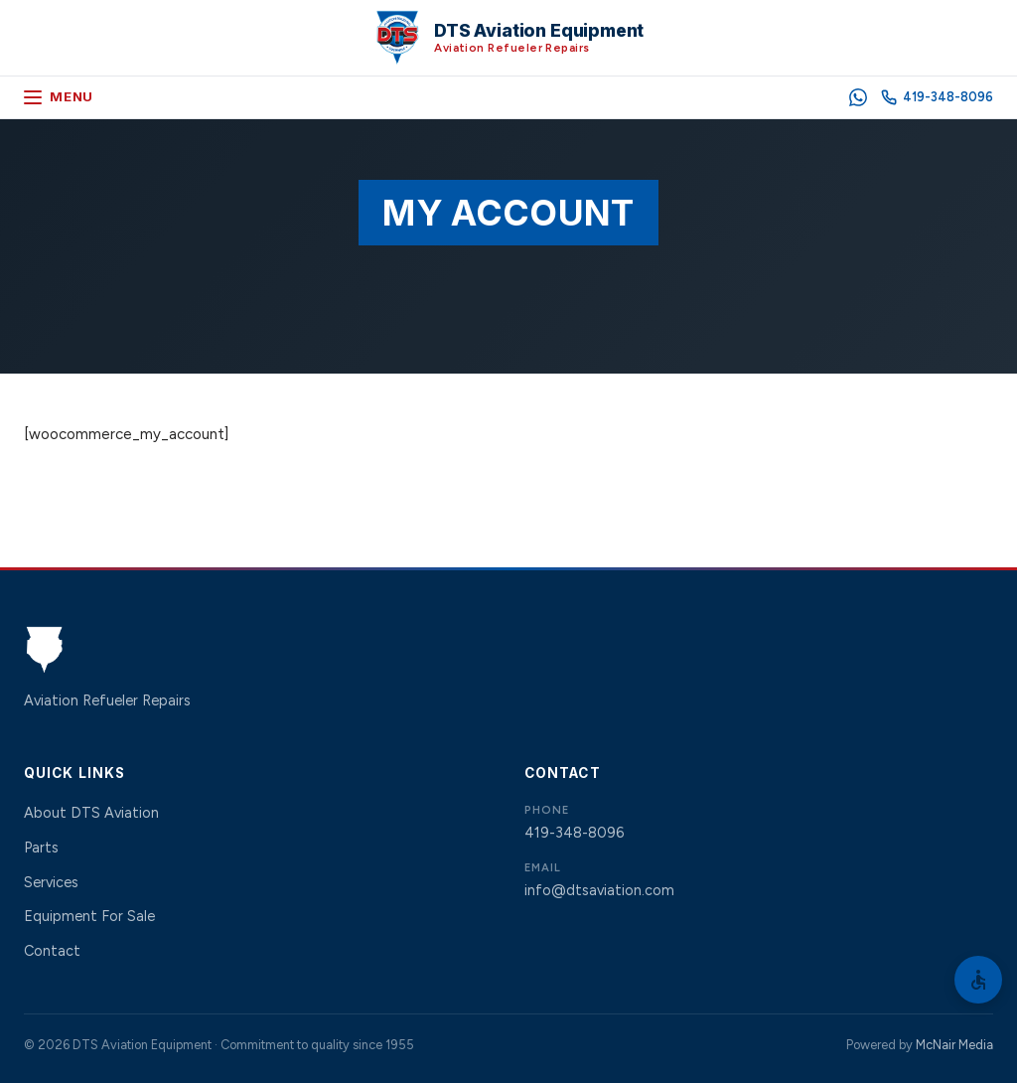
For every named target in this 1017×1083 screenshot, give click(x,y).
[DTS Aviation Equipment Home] (509, 38)
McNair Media (954, 1044)
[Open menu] (58, 97)
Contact (52, 951)
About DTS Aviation (91, 813)
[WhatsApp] (858, 97)
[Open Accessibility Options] (978, 980)
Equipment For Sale (89, 916)
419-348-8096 (574, 833)
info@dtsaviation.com (599, 890)
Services (51, 882)
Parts (41, 847)
